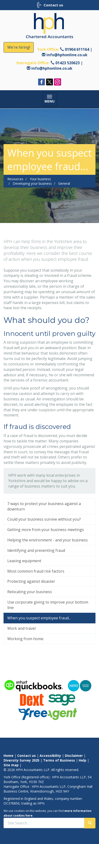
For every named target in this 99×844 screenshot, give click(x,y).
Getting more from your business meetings (45, 529)
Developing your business (32, 183)
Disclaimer (74, 755)
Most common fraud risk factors (35, 571)
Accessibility (50, 755)
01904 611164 (77, 49)
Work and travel (21, 628)
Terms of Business (59, 760)
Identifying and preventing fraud (36, 550)
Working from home (25, 638)
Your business (40, 179)
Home (8, 755)
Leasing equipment (24, 560)
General (64, 183)
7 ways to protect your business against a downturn (44, 506)
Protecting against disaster (31, 581)
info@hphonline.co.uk (66, 54)
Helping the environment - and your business (47, 540)
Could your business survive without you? (44, 519)
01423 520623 (67, 62)
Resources (15, 179)
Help (82, 760)
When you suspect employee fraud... (39, 618)
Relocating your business (29, 591)
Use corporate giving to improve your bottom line (47, 605)
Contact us (26, 755)
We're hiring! (18, 47)
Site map (11, 765)
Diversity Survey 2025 (21, 760)
